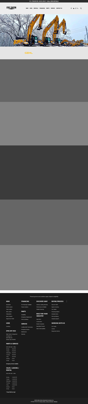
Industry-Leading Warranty (42, 304)
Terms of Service (49, 401)
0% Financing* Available (26, 304)
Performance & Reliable (41, 307)
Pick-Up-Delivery (24, 319)
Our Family (54, 326)
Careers (53, 328)
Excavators (8, 304)
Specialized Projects (40, 326)
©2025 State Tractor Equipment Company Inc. (44, 400)
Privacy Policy (42, 401)
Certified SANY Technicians (27, 327)
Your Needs (54, 309)
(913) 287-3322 (11, 331)
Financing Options (55, 311)
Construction (39, 321)
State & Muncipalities (40, 328)
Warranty (23, 334)
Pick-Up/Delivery (55, 316)
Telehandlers (8, 314)
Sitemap (55, 401)
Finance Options (24, 307)
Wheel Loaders (9, 307)
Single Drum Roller (10, 318)
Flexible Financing (40, 309)
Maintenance (24, 331)
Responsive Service (56, 331)
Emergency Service (25, 329)
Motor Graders (9, 316)
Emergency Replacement (26, 317)
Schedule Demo (55, 314)
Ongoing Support (55, 318)
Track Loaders (9, 309)
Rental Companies (40, 324)
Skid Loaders (9, 311)
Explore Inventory (55, 307)
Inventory (8, 326)
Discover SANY (55, 304)
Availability (23, 314)
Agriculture (38, 319)
